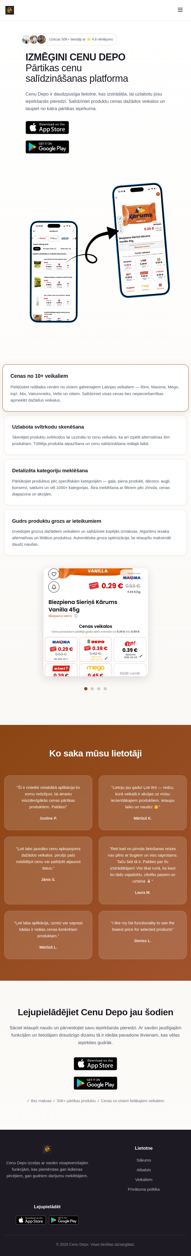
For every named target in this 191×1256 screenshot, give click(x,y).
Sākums (143, 1160)
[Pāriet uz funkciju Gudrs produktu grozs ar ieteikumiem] (105, 688)
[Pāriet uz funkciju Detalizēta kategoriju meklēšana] (98, 688)
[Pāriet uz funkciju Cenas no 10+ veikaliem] (85, 688)
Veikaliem (143, 1179)
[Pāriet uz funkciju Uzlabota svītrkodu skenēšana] (92, 688)
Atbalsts (144, 1169)
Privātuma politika (144, 1189)
